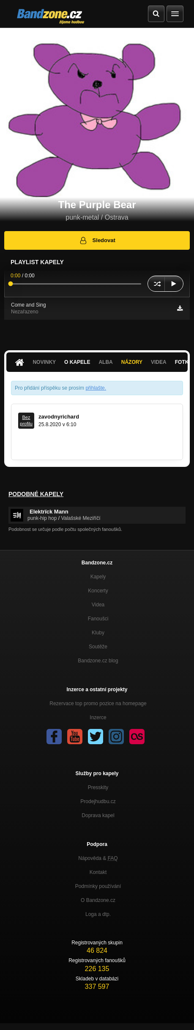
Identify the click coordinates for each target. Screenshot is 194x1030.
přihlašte (94, 388)
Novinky (44, 362)
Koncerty (98, 591)
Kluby (98, 633)
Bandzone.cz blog (98, 661)
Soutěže (98, 647)
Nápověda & (97, 858)
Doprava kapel (98, 815)
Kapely (98, 577)
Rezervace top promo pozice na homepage (97, 703)
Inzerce (98, 717)
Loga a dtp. (98, 914)
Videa (159, 362)
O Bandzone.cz (98, 900)
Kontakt (98, 872)
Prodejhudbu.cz (97, 801)
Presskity (98, 787)
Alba (105, 362)
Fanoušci (98, 619)
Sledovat (97, 240)
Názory (131, 362)
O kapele (77, 362)
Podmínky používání (98, 886)
